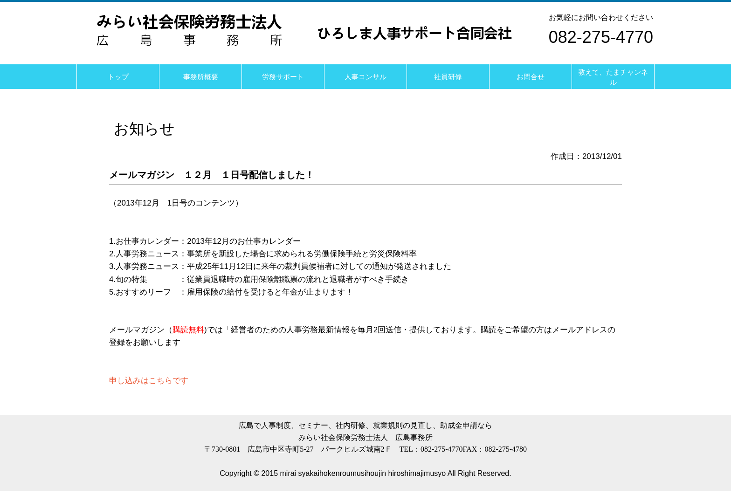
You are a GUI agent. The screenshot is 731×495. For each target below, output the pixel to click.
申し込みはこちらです (148, 380)
